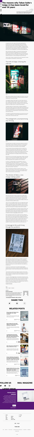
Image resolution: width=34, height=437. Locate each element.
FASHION (12, 416)
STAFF (20, 416)
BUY (14, 405)
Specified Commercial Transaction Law (17, 429)
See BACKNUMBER (13, 407)
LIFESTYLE (12, 418)
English (18, 423)
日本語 (15, 423)
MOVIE (12, 417)
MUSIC (6, 417)
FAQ (3, 429)
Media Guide (29, 429)
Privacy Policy (24, 429)
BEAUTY (7, 419)
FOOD (6, 418)
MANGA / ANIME (28, 10)
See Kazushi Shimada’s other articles (13, 297)
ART (6, 416)
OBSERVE (32, 10)
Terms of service (10, 429)
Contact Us (6, 429)
